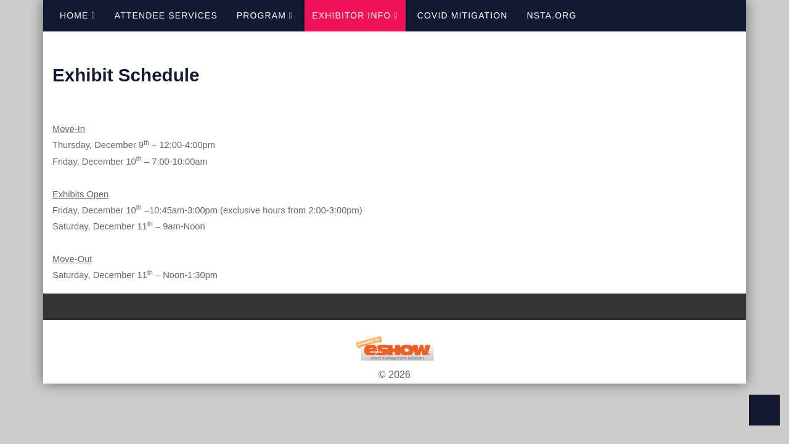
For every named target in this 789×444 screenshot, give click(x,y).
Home (78, 15)
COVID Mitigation (462, 15)
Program (265, 15)
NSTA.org (552, 15)
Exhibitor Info (355, 15)
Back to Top (764, 410)
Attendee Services (166, 15)
